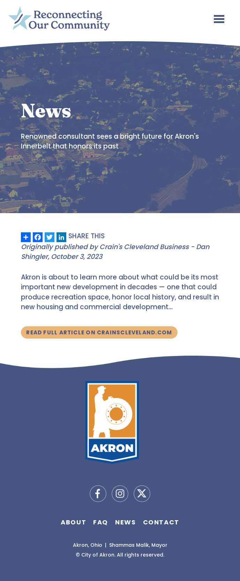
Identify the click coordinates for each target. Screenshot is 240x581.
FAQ (100, 522)
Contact (161, 522)
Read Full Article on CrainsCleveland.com (99, 332)
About (73, 522)
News (125, 522)
